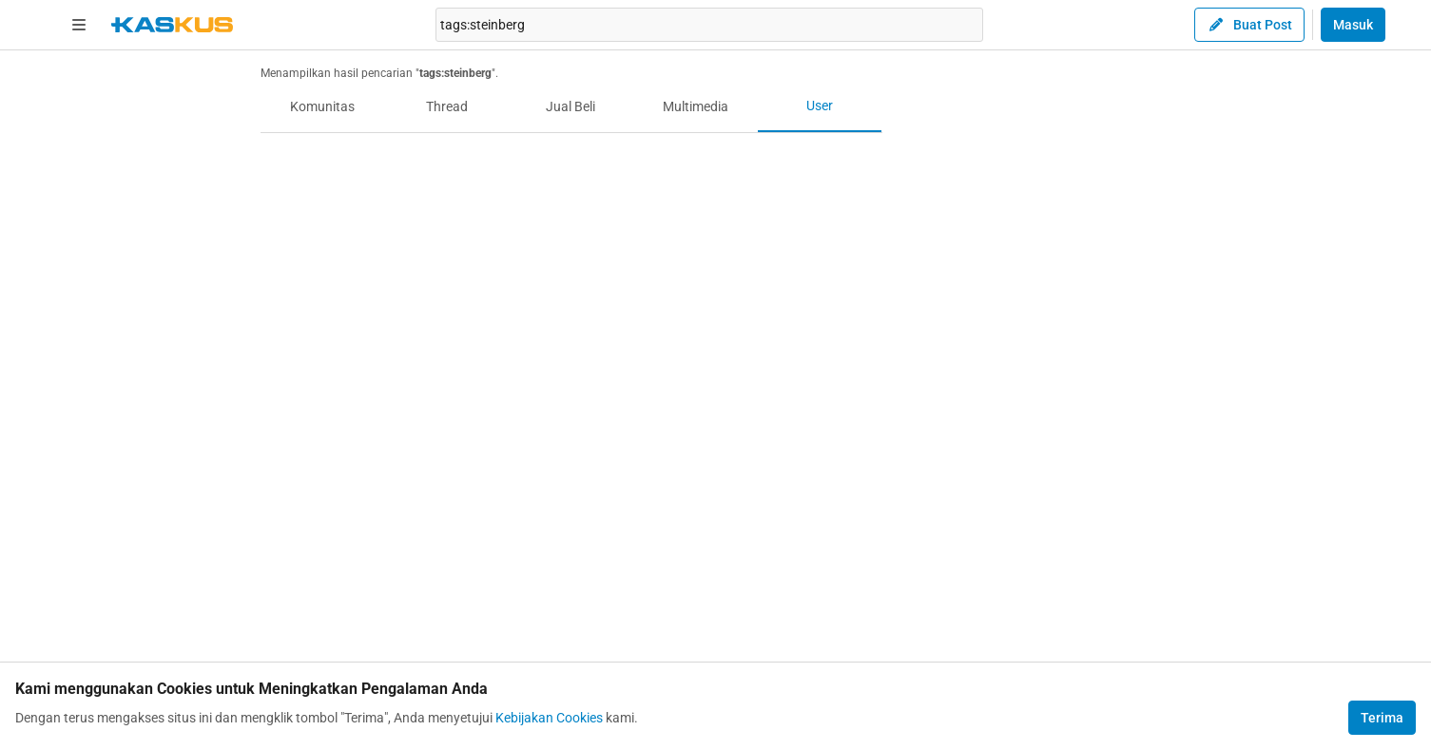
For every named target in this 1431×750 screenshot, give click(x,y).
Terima (1382, 717)
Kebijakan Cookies (549, 717)
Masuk (1353, 24)
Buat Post (1249, 24)
